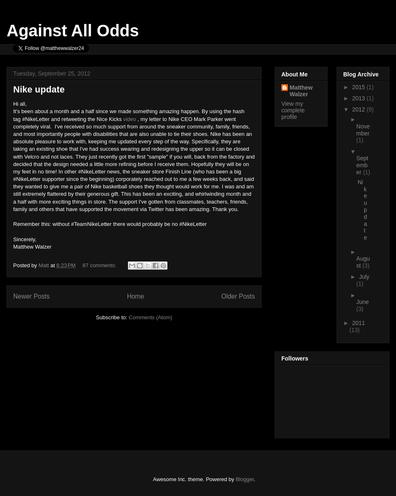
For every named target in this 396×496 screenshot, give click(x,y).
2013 (359, 98)
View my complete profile (293, 110)
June (362, 302)
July (364, 276)
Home (135, 296)
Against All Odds (73, 30)
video (129, 119)
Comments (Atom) (150, 317)
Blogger (245, 479)
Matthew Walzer (301, 90)
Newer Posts (31, 296)
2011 (358, 323)
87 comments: (100, 265)
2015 (359, 87)
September (362, 165)
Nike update (39, 89)
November (363, 130)
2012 (359, 109)
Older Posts (238, 296)
